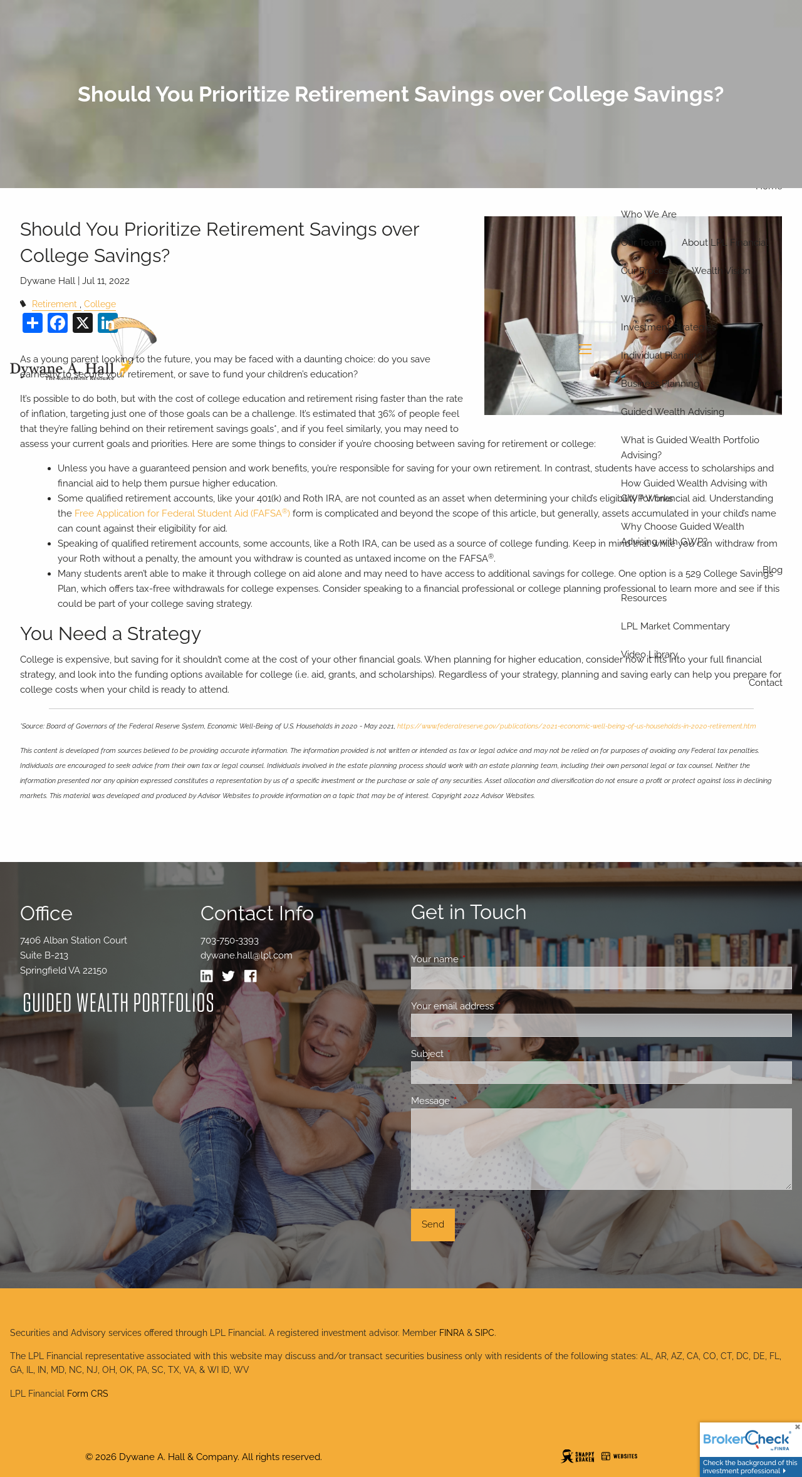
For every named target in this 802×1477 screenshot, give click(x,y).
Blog (773, 570)
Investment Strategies (668, 327)
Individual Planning (661, 355)
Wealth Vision (721, 270)
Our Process (647, 270)
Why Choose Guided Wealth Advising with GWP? (682, 534)
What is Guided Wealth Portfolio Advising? (690, 447)
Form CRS (87, 1394)
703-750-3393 (229, 940)
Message (476, 1100)
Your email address (498, 1006)
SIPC (484, 1333)
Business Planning (660, 383)
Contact (766, 682)
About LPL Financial (725, 242)
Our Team (642, 242)
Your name (480, 959)
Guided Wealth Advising (672, 412)
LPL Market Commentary (675, 626)
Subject (472, 1053)
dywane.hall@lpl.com (246, 955)
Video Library (649, 654)
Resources (644, 598)
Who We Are (649, 214)
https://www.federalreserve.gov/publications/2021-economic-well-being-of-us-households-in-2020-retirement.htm (576, 726)
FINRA (451, 1333)
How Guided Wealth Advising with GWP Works (694, 491)
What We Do (649, 299)
